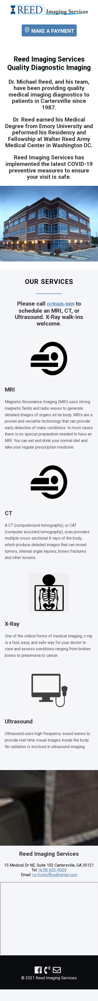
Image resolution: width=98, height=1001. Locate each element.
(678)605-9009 (60, 304)
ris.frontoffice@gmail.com (54, 874)
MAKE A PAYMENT (49, 30)
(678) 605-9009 (52, 870)
